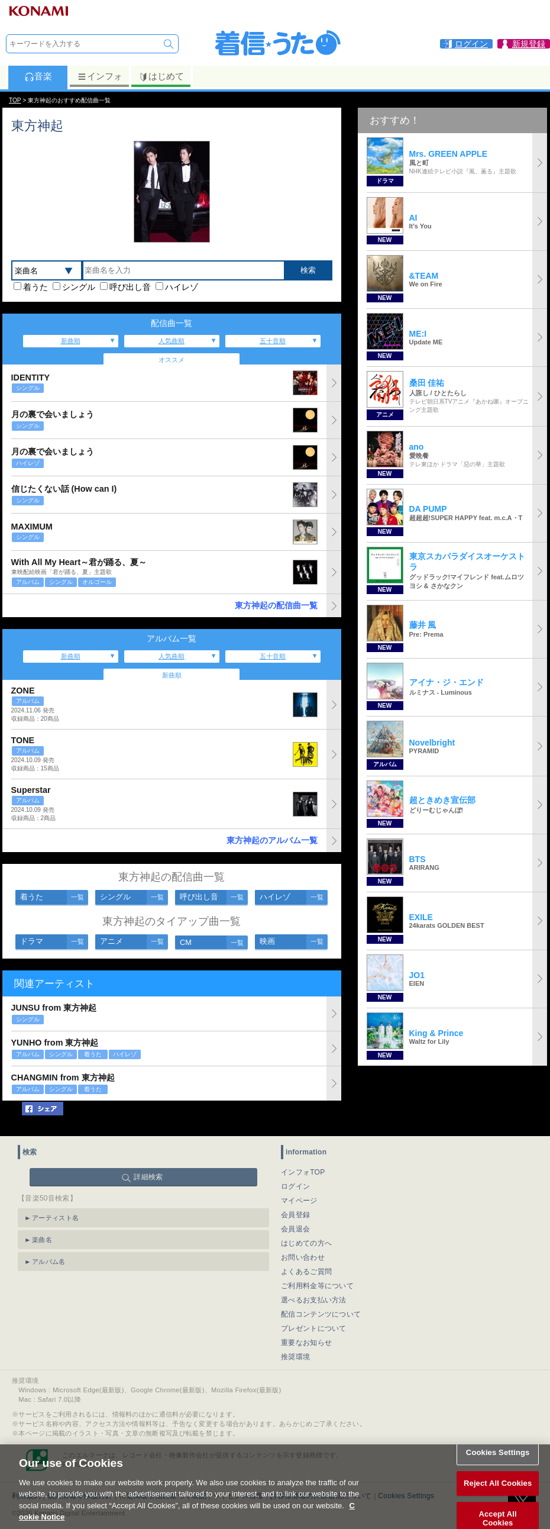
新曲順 (70, 340)
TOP (15, 100)
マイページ (299, 1200)
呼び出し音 (130, 287)
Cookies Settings (498, 1465)
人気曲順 (171, 340)
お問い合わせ (303, 1257)
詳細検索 (148, 1177)
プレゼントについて (314, 1328)
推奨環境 (295, 1357)
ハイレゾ (181, 287)
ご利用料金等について (317, 1286)
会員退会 (295, 1229)
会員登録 (295, 1215)
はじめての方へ (306, 1243)
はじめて (161, 76)
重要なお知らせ (306, 1342)
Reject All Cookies (498, 1496)
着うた (35, 287)
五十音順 (273, 340)
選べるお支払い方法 (314, 1300)
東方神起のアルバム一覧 (272, 840)
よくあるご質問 (306, 1271)
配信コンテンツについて (321, 1314)
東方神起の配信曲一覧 (276, 605)
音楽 (38, 76)
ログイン (295, 1186)
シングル (78, 287)
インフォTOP (303, 1172)
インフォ (99, 76)
